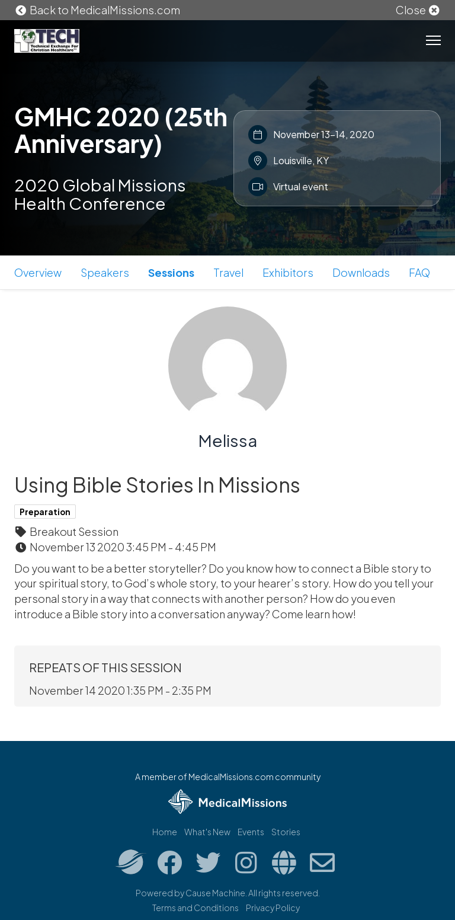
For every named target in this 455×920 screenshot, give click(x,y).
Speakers (105, 272)
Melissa (227, 440)
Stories (285, 831)
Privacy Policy (273, 907)
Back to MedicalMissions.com (97, 10)
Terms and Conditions (195, 907)
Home (164, 831)
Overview (38, 272)
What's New (207, 831)
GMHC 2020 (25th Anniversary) (121, 129)
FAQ (419, 272)
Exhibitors (287, 272)
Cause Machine (215, 892)
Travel (228, 272)
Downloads (361, 272)
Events (251, 831)
